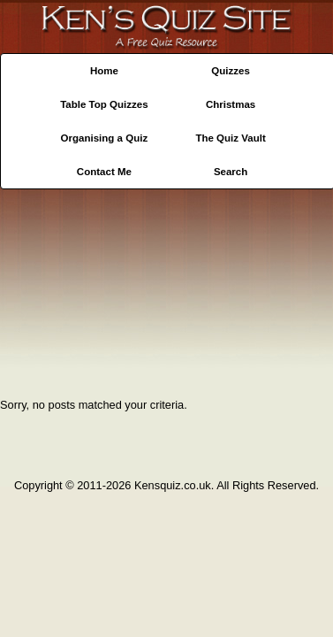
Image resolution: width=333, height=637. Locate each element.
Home (104, 70)
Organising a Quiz (104, 138)
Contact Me (104, 171)
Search (230, 171)
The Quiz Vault (230, 138)
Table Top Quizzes (104, 104)
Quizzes (230, 70)
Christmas (230, 104)
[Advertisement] (165, 288)
